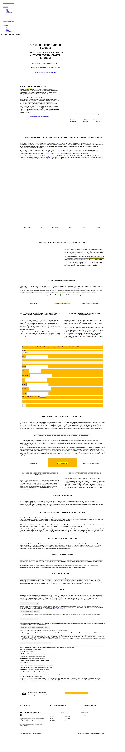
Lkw (41, 227)
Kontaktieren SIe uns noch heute (45, 72)
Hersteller (24, 350)
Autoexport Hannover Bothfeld (97, 733)
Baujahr (24, 366)
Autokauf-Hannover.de (57, 608)
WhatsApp (46, 156)
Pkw (70, 227)
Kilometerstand (25, 370)
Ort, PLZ (24, 384)
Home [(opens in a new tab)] (53, 716)
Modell (24, 356)
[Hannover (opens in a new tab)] (29, 89)
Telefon (24, 393)
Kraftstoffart (25, 360)
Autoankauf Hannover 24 (8, 3)
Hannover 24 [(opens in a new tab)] (83, 715)
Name (23, 379)
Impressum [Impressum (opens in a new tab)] (67, 716)
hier (44, 647)
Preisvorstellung (26, 375)
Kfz (84, 227)
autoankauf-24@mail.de (50, 63)
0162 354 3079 (9, 12)
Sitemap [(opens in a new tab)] (66, 720)
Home (7, 9)
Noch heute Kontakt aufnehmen (39, 116)
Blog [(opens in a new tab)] (52, 718)
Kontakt (7, 11)
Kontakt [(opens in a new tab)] (53, 720)
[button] (1, 736)
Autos (98, 227)
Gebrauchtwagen (26, 227)
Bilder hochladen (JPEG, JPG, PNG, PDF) (31, 396)
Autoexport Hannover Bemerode (83, 733)
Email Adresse (25, 388)
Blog (7, 10)
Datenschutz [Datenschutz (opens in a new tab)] (67, 718)
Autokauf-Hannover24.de (28, 678)
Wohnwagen (55, 227)
